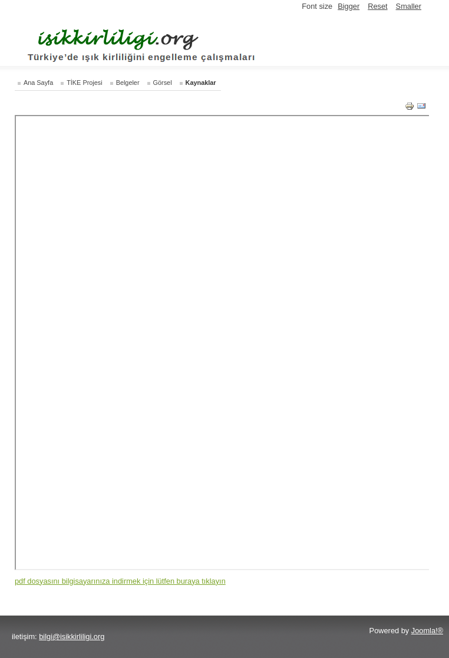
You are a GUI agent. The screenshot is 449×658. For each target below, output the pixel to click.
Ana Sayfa (38, 82)
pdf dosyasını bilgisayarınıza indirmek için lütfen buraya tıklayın (120, 581)
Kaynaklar (201, 82)
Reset (377, 6)
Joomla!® (427, 630)
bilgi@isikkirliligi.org (71, 636)
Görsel (162, 82)
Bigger (348, 6)
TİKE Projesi (84, 82)
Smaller (408, 6)
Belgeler (128, 82)
